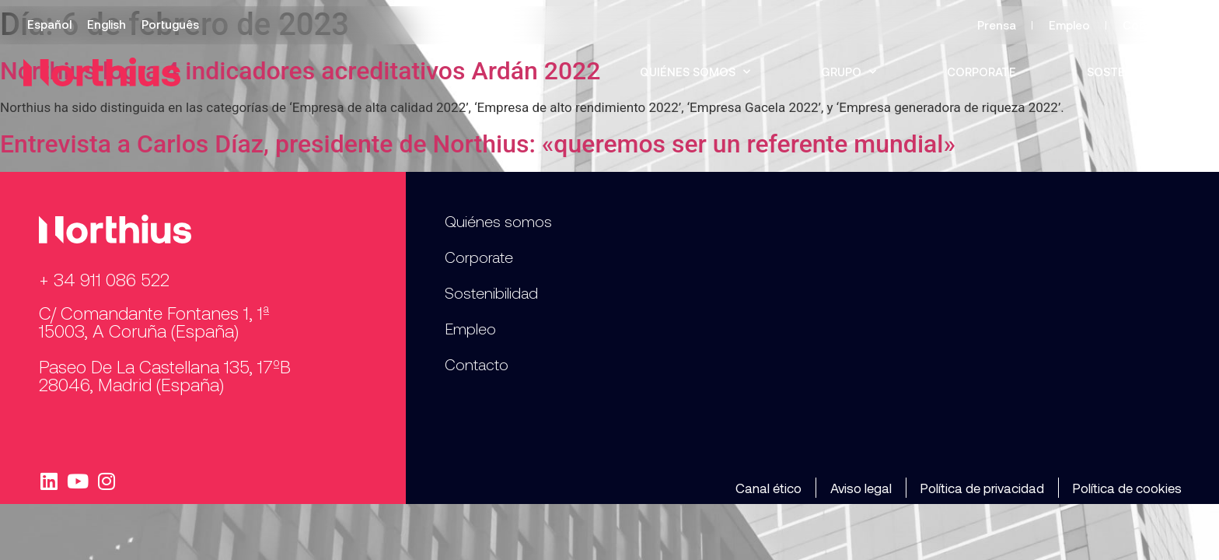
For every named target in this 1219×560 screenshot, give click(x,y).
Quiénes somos (695, 72)
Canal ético (768, 487)
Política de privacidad (982, 487)
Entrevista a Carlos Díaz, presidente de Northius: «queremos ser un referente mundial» (477, 144)
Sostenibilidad (1133, 72)
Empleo (1069, 25)
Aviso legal (861, 487)
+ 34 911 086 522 (104, 279)
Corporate (981, 72)
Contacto (1150, 25)
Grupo (848, 72)
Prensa (996, 25)
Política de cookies (1127, 487)
